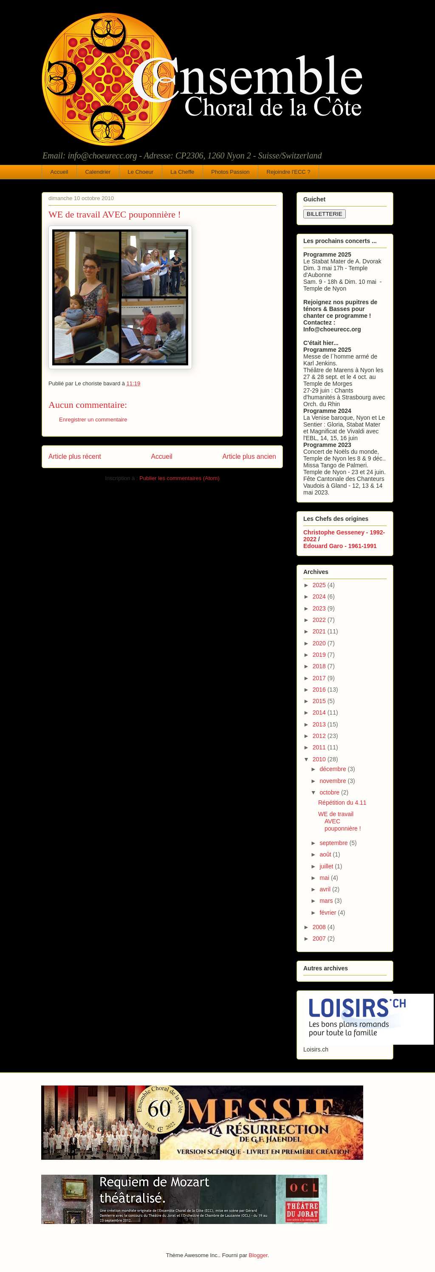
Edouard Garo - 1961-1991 (340, 546)
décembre (333, 769)
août (326, 854)
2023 (320, 608)
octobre (330, 792)
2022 (320, 619)
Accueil (59, 172)
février (328, 912)
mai (324, 877)
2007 (320, 938)
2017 (320, 678)
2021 (320, 631)
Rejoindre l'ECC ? (289, 172)
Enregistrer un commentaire (93, 419)
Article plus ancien (249, 456)
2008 (320, 927)
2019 (320, 654)
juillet (327, 866)
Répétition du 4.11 (342, 802)
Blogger (258, 1255)
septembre (334, 843)
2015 (320, 701)
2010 (320, 759)
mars (326, 900)
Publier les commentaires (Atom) (179, 478)
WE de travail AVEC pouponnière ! (339, 821)
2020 (320, 643)
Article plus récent (74, 456)
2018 (320, 666)
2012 (320, 735)
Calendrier (97, 172)
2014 (320, 712)
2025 (320, 585)
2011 (320, 747)
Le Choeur (140, 172)
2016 (320, 689)
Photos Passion (230, 172)
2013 (320, 724)
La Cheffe (182, 172)
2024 (320, 596)
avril (325, 889)
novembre (333, 780)
